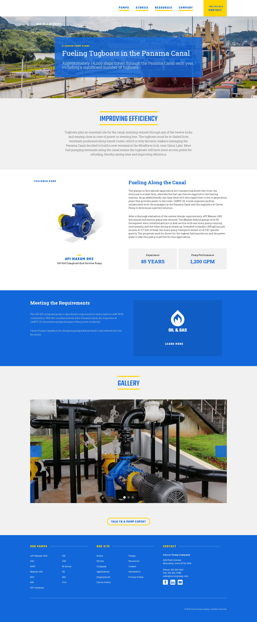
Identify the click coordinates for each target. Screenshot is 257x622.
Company (186, 8)
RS (63, 571)
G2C (32, 560)
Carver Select (104, 582)
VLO (64, 582)
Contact (215, 10)
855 (32, 582)
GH (63, 555)
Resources (163, 8)
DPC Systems (37, 587)
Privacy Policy (136, 577)
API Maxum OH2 (38, 555)
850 (64, 577)
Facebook (165, 582)
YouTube (180, 582)
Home (100, 555)
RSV (32, 577)
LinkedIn (172, 582)
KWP (33, 566)
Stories (142, 8)
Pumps (124, 8)
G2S (64, 560)
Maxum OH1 (36, 571)
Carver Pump (55, 8)
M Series (66, 566)
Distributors (134, 571)
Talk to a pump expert (128, 522)
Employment (103, 577)
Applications (103, 571)
